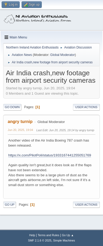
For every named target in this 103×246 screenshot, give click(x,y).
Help (32, 235)
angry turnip (20, 121)
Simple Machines (64, 240)
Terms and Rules (48, 235)
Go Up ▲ (68, 235)
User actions (86, 107)
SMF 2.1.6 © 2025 (39, 240)
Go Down (12, 107)
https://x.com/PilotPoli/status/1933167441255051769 (49, 155)
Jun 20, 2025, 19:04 (20, 129)
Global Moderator (62, 55)
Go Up (9, 204)
